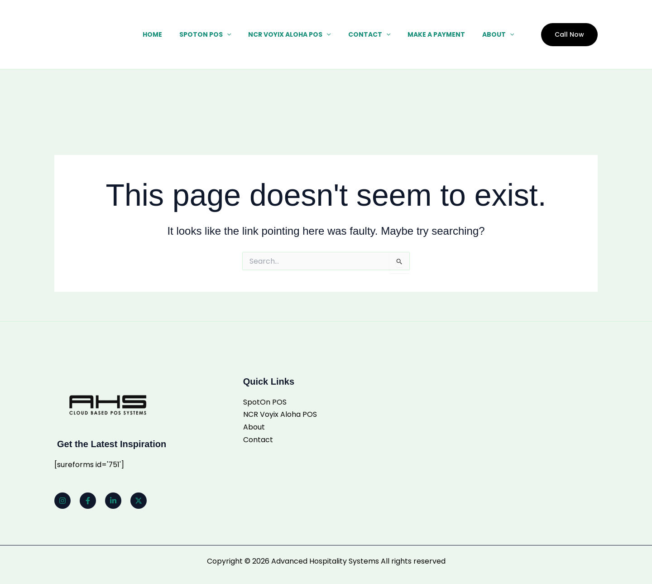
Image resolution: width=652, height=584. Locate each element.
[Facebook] (88, 500)
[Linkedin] (113, 500)
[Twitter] (138, 500)
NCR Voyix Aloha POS (289, 35)
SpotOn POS (209, 35)
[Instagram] (62, 500)
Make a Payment (427, 34)
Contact (365, 35)
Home (161, 34)
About (484, 35)
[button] (231, 35)
